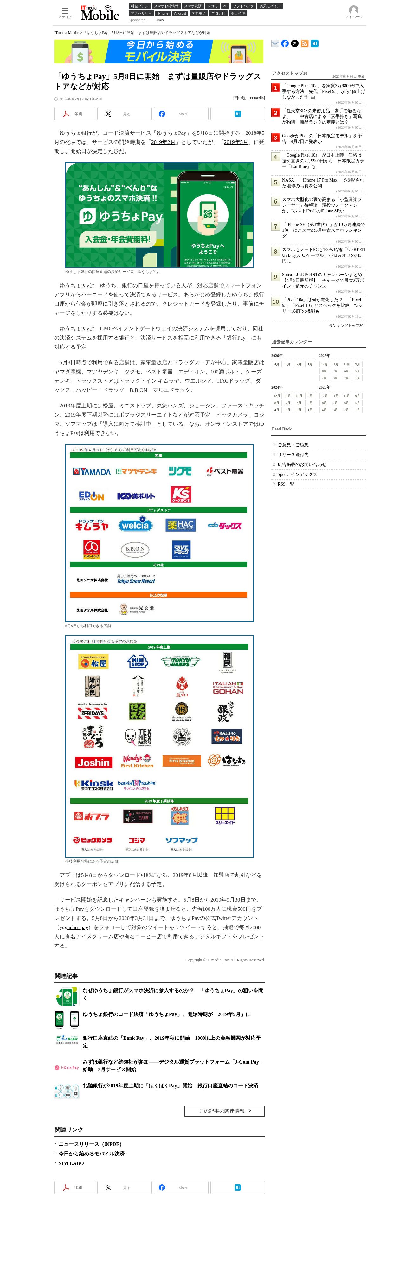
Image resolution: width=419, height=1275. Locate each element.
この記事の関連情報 (222, 1111)
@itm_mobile (295, 42)
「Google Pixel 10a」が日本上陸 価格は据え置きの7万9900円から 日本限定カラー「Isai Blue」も (323, 161)
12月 (324, 364)
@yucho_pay (74, 927)
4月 (276, 364)
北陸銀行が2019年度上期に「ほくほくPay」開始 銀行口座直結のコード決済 (170, 1085)
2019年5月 (236, 142)
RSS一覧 (286, 484)
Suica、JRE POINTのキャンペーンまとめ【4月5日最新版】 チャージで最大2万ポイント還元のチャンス (323, 280)
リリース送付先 (293, 454)
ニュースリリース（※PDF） (91, 1144)
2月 (299, 364)
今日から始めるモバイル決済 (92, 1153)
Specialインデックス (297, 474)
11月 (335, 364)
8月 (324, 371)
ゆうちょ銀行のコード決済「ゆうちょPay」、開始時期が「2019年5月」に (167, 1014)
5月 (357, 371)
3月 (288, 364)
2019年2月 (163, 142)
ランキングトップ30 (346, 325)
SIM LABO (71, 1163)
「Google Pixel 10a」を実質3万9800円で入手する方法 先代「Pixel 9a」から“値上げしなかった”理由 (323, 91)
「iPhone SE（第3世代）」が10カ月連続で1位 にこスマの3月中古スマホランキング (323, 230)
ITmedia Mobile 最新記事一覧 (305, 42)
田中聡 (240, 98)
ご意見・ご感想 (293, 445)
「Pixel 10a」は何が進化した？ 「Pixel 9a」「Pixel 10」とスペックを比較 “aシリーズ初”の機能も (322, 305)
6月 (346, 371)
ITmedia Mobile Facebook (285, 42)
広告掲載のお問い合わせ (302, 464)
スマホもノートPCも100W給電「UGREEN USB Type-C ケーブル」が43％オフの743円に (323, 255)
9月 (357, 364)
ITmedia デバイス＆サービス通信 (275, 42)
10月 (347, 364)
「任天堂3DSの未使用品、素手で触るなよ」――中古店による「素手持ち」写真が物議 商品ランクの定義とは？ (322, 116)
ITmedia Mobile (66, 32)
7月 (335, 371)
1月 (310, 364)
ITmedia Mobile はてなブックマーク (315, 42)
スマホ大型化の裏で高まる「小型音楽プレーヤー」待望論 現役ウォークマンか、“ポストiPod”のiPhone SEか (322, 205)
